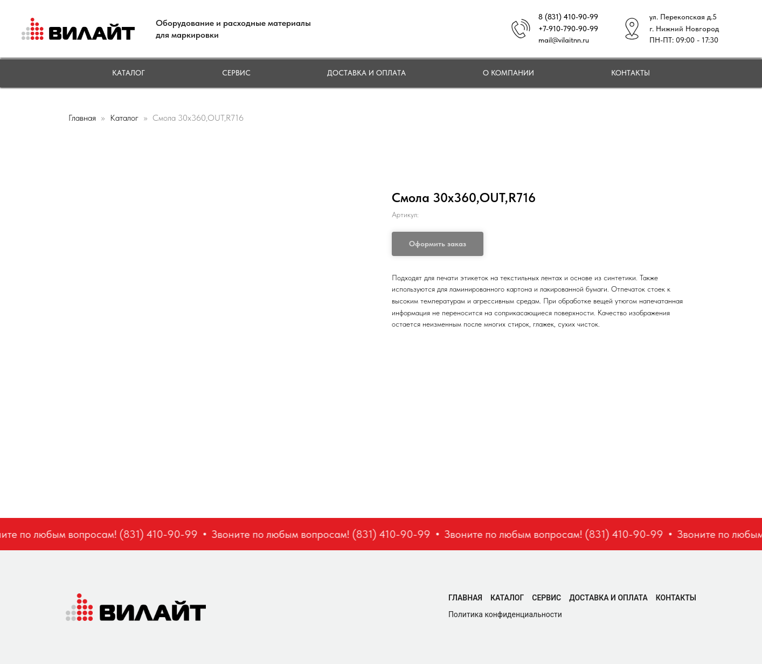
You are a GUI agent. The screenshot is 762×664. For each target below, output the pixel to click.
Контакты (630, 72)
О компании (508, 72)
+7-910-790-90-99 (568, 28)
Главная (82, 118)
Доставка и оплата (366, 72)
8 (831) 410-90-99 (568, 16)
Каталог (128, 72)
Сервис (236, 72)
